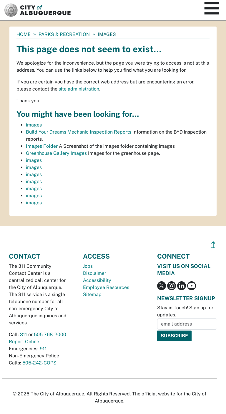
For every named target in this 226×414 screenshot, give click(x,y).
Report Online (24, 341)
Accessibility (97, 280)
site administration (79, 89)
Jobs (88, 266)
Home (23, 34)
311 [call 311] (23, 334)
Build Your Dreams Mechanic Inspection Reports (78, 132)
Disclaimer (94, 273)
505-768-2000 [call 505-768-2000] (50, 334)
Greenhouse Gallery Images (56, 153)
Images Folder (42, 146)
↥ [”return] (213, 244)
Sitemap (92, 294)
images (34, 125)
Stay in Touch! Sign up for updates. (185, 311)
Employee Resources (106, 287)
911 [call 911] (43, 348)
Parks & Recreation (64, 34)
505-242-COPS (39, 363)
